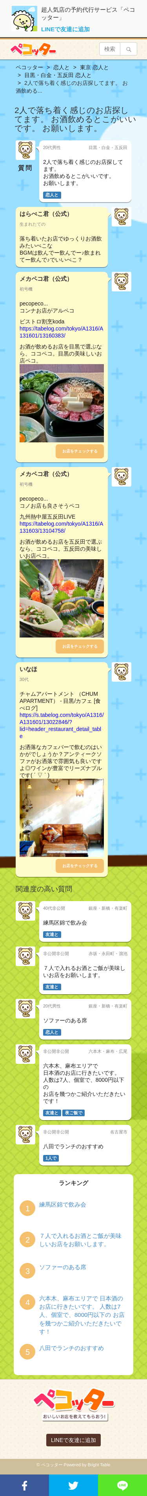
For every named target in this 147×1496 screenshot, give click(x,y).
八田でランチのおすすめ (71, 1348)
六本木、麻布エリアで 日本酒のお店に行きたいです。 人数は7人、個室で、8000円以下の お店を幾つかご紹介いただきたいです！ (82, 1315)
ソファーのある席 (62, 1267)
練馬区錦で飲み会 (62, 1204)
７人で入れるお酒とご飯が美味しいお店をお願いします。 (80, 1239)
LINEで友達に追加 (65, 29)
